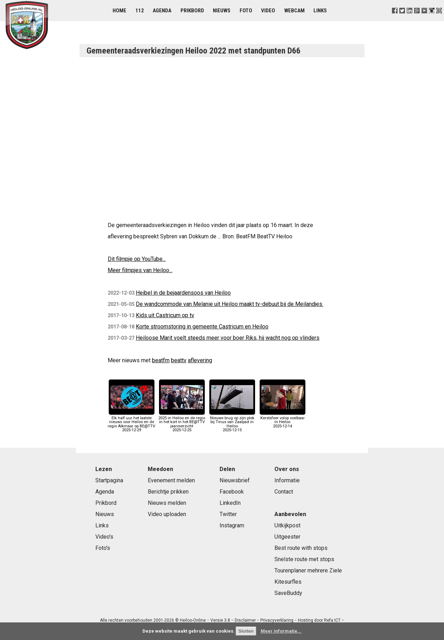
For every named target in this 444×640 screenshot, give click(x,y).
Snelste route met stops (304, 559)
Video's (104, 536)
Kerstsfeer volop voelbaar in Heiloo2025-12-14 (282, 420)
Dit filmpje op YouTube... (137, 259)
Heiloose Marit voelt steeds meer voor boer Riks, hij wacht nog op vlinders (227, 337)
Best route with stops (301, 548)
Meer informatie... (281, 631)
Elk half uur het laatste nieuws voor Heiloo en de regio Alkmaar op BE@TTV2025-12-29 (131, 422)
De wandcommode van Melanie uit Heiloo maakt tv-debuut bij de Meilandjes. (229, 304)
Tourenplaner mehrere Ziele (308, 570)
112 (139, 10)
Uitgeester (287, 536)
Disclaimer (245, 620)
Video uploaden (167, 514)
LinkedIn (230, 503)
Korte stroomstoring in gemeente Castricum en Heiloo (202, 326)
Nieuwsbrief (235, 480)
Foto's (102, 548)
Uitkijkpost (287, 525)
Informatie (287, 480)
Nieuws (221, 10)
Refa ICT (332, 620)
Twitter (228, 514)
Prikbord (192, 10)
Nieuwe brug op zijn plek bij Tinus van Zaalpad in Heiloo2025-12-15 (232, 422)
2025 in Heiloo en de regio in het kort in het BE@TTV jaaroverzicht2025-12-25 (181, 422)
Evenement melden (171, 480)
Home (119, 10)
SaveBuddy (288, 593)
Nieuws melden (167, 503)
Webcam (294, 10)
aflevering (200, 360)
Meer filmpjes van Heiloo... (140, 270)
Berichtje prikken (168, 491)
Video (268, 10)
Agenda (162, 10)
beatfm (161, 360)
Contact (283, 491)
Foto (246, 10)
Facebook (232, 491)
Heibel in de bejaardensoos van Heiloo (183, 292)
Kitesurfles (288, 581)
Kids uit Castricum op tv (165, 315)
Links (320, 10)
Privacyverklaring (276, 620)
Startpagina (109, 480)
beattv (178, 360)
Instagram (232, 525)
